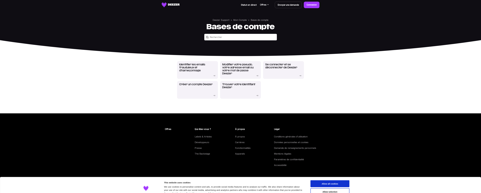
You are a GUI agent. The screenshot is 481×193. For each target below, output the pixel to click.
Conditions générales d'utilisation (291, 136)
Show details (271, 187)
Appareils (240, 153)
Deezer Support (221, 20)
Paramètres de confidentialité (289, 159)
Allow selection (329, 177)
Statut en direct (249, 5)
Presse (198, 148)
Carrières (240, 142)
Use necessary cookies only (330, 185)
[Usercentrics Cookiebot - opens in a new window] (146, 188)
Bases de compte (259, 20)
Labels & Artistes (203, 136)
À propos (240, 136)
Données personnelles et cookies (291, 142)
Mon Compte (240, 20)
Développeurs (202, 142)
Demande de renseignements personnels (295, 148)
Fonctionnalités (243, 148)
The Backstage (202, 153)
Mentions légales (282, 153)
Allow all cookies (330, 169)
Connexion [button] (312, 5)
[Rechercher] (240, 37)
